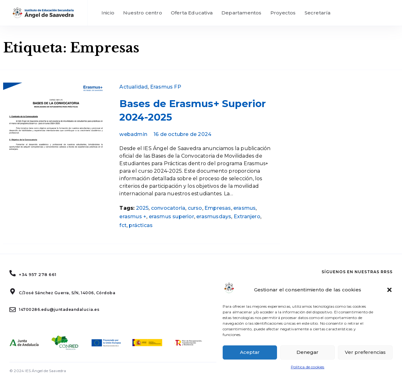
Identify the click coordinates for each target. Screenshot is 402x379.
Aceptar (250, 352)
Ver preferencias (365, 352)
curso (195, 208)
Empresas (217, 208)
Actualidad (133, 87)
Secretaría (318, 13)
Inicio (107, 13)
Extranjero (247, 216)
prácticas (141, 225)
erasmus (244, 208)
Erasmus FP (165, 87)
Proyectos (283, 13)
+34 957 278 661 (38, 274)
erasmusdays (213, 216)
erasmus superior (171, 216)
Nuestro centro (142, 13)
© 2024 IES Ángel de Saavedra (37, 370)
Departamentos (241, 13)
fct (123, 225)
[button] (389, 290)
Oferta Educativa (192, 13)
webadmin (133, 134)
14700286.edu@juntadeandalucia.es (59, 309)
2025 (142, 208)
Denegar (307, 352)
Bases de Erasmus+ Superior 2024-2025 (192, 110)
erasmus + (132, 216)
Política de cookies (307, 367)
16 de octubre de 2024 (182, 134)
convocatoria (168, 208)
